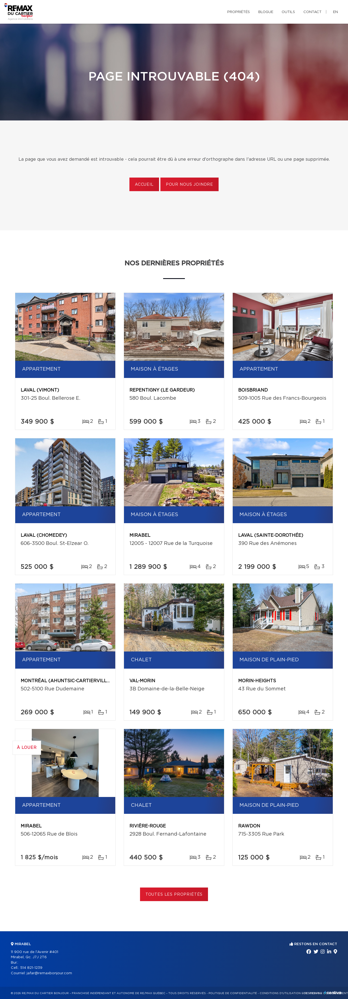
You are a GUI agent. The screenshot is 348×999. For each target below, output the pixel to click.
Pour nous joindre (189, 185)
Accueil (144, 185)
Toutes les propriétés (174, 894)
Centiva (332, 992)
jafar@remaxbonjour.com (49, 973)
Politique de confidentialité (233, 993)
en (335, 12)
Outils (288, 12)
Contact (312, 12)
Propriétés (238, 12)
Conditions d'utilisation (280, 993)
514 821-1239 (31, 968)
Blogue (265, 12)
